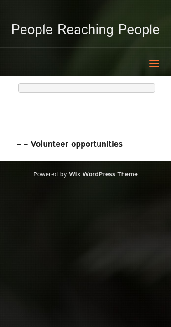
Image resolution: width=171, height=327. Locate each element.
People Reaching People (85, 30)
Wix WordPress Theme (103, 174)
